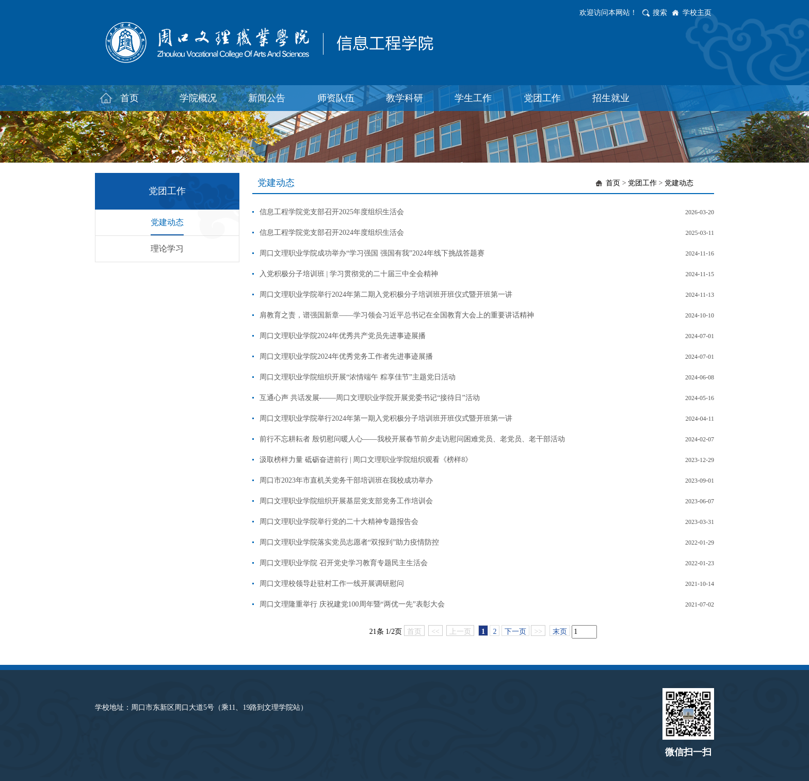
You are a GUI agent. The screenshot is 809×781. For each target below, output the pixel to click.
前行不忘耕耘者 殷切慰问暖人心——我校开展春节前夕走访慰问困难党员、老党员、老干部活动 (412, 439)
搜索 (660, 13)
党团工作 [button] (542, 98)
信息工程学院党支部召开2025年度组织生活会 (332, 212)
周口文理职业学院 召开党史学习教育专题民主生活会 (344, 563)
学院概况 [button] (198, 98)
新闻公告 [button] (266, 98)
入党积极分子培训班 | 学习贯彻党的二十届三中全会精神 (349, 274)
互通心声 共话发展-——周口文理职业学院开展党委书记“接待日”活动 (370, 398)
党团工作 (642, 183)
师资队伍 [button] (335, 98)
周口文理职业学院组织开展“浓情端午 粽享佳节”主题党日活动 (358, 377)
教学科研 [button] (404, 98)
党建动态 (167, 222)
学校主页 (697, 13)
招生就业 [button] (610, 98)
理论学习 (167, 248)
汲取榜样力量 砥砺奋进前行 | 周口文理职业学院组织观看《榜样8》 (366, 460)
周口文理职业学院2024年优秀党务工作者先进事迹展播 (346, 356)
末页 (560, 631)
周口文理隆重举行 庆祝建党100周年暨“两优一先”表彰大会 (352, 604)
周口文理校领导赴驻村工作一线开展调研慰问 (332, 583)
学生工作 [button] (473, 98)
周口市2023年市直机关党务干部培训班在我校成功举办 (346, 480)
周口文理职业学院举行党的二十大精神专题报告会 (339, 521)
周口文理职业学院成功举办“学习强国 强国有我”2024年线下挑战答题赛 (372, 253)
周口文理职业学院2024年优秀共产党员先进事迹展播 (343, 336)
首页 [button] (129, 98)
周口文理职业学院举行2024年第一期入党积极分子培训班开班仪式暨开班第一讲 (386, 418)
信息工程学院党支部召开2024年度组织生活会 (332, 232)
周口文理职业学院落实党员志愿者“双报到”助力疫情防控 (349, 542)
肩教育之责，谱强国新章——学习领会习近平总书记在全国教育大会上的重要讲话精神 (397, 315)
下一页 (515, 631)
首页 (613, 183)
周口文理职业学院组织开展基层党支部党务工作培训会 (346, 501)
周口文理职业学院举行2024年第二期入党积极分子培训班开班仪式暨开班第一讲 (386, 294)
